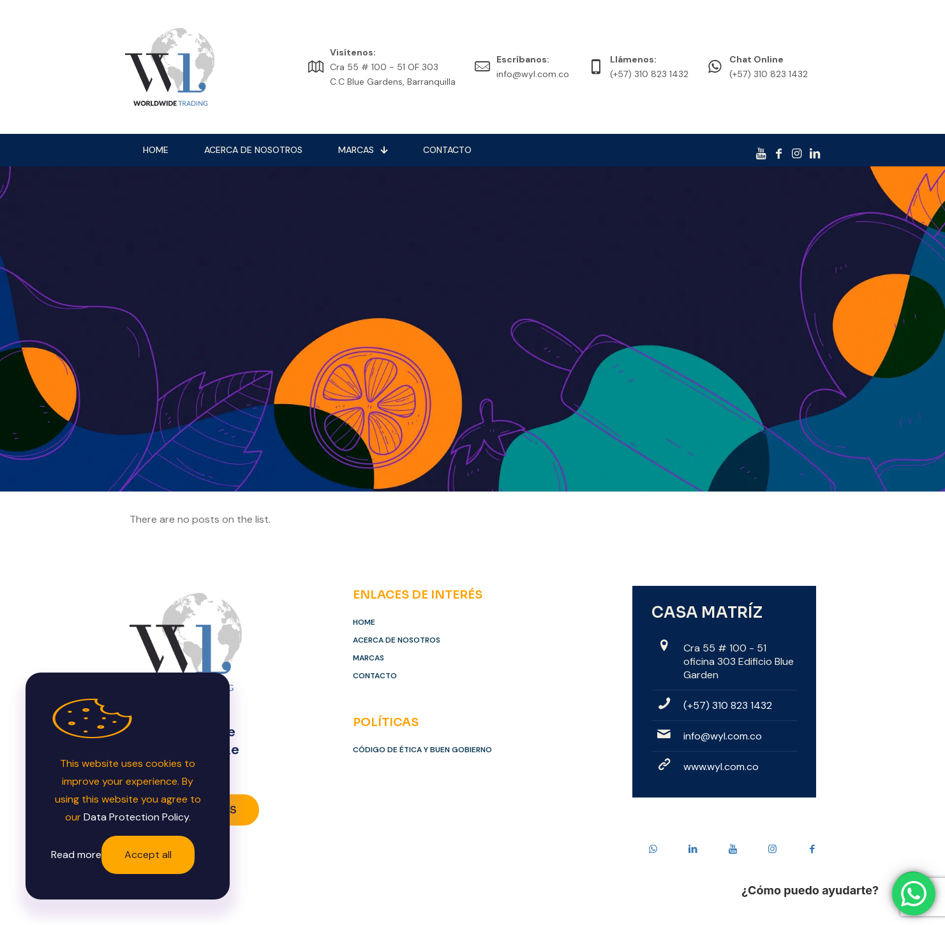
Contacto (375, 676)
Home (364, 622)
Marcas (368, 658)
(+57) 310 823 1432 (727, 705)
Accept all (148, 854)
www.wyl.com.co (721, 766)
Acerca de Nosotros (396, 640)
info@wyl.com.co (722, 736)
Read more (76, 854)
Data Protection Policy (136, 817)
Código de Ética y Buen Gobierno (422, 750)
